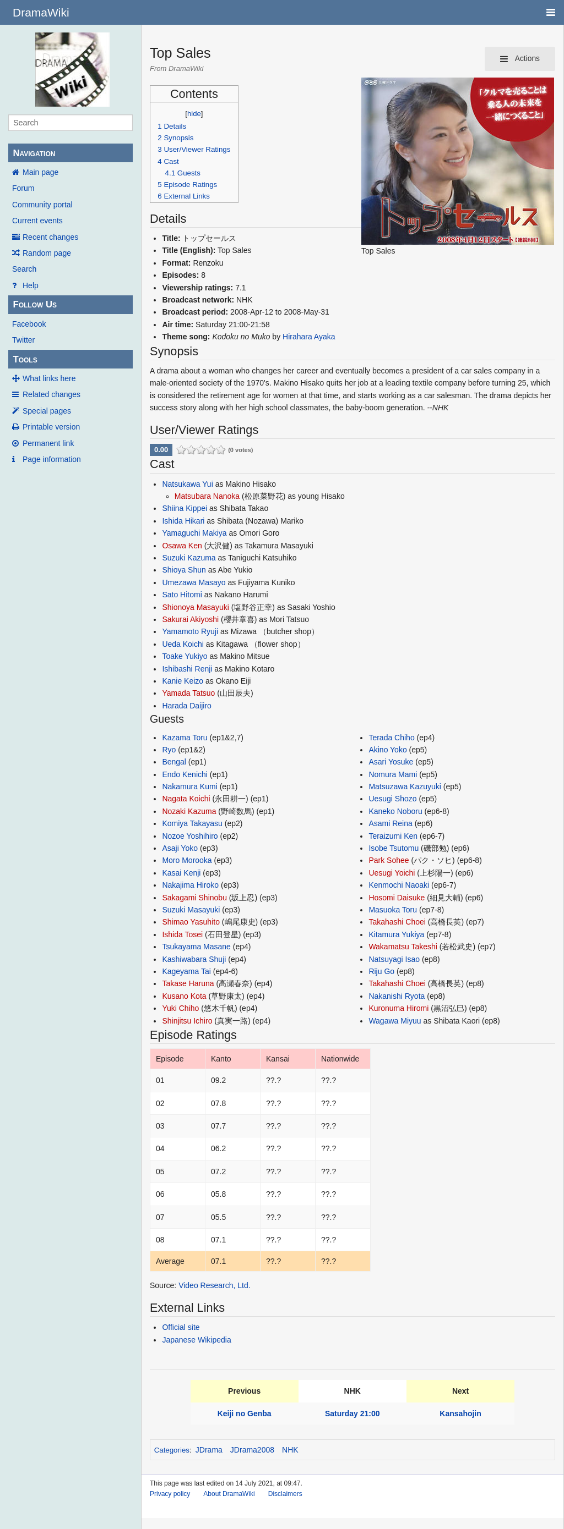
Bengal (174, 761)
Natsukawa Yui (187, 484)
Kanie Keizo (182, 680)
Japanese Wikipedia (196, 1339)
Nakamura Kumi (189, 786)
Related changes (51, 394)
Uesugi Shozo (392, 798)
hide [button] (194, 113)
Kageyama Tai (186, 971)
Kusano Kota (184, 996)
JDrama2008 (252, 1449)
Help (31, 285)
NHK (290, 1449)
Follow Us (35, 304)
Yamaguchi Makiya (194, 533)
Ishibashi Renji (187, 668)
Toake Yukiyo (184, 656)
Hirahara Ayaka (309, 336)
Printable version (51, 426)
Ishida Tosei (182, 934)
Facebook (29, 324)
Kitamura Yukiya (396, 934)
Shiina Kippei (184, 508)
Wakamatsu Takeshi (402, 946)
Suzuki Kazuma (188, 557)
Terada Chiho (391, 737)
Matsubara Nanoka (207, 496)
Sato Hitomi (182, 594)
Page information (52, 459)
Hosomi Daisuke (396, 897)
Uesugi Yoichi (391, 872)
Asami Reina (390, 823)
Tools (25, 359)
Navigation (34, 153)
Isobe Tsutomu (393, 848)
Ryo (169, 749)
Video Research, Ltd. (214, 1285)
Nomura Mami (392, 774)
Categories (171, 1450)
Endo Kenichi (185, 774)
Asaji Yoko (180, 848)
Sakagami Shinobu (194, 897)
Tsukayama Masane (196, 946)
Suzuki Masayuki (191, 909)
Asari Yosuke (390, 761)
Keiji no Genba (245, 1413)
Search (24, 269)
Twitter (23, 340)
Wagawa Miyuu (394, 1020)
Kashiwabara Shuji (194, 959)
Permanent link (48, 443)
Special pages (47, 410)
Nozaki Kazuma (189, 811)
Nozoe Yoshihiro (190, 836)
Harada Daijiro (186, 705)
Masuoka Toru (392, 909)
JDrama (209, 1449)
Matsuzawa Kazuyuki (404, 786)
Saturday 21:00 (352, 1413)
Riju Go (381, 971)
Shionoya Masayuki (195, 607)
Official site (180, 1327)
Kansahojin (460, 1413)
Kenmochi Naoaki (398, 885)
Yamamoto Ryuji (190, 631)
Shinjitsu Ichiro (187, 1020)
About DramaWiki (228, 1494)
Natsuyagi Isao (394, 959)
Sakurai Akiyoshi (190, 619)
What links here (49, 378)
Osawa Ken (182, 545)
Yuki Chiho (180, 1008)
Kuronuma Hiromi (398, 1008)
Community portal (42, 204)
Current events (37, 220)
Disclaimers (285, 1494)
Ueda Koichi (183, 644)
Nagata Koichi (186, 798)
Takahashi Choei (397, 921)
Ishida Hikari (183, 520)
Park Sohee (388, 860)
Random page (47, 253)
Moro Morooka (187, 860)
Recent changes (50, 237)
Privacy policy (170, 1494)
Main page (40, 172)
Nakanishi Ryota (396, 996)
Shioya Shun (183, 569)
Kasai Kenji (181, 872)
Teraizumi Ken (392, 836)
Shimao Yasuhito (191, 921)
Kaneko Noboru (395, 811)
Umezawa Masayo (193, 582)
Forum (23, 188)
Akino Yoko (387, 749)
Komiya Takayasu (192, 823)
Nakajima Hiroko (190, 885)
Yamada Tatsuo (188, 693)
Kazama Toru (184, 737)
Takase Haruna (188, 983)
